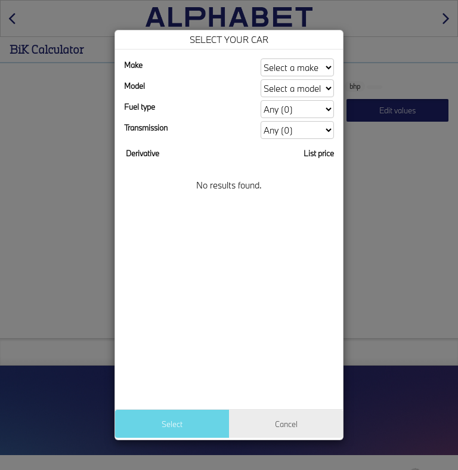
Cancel (286, 424)
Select (172, 424)
